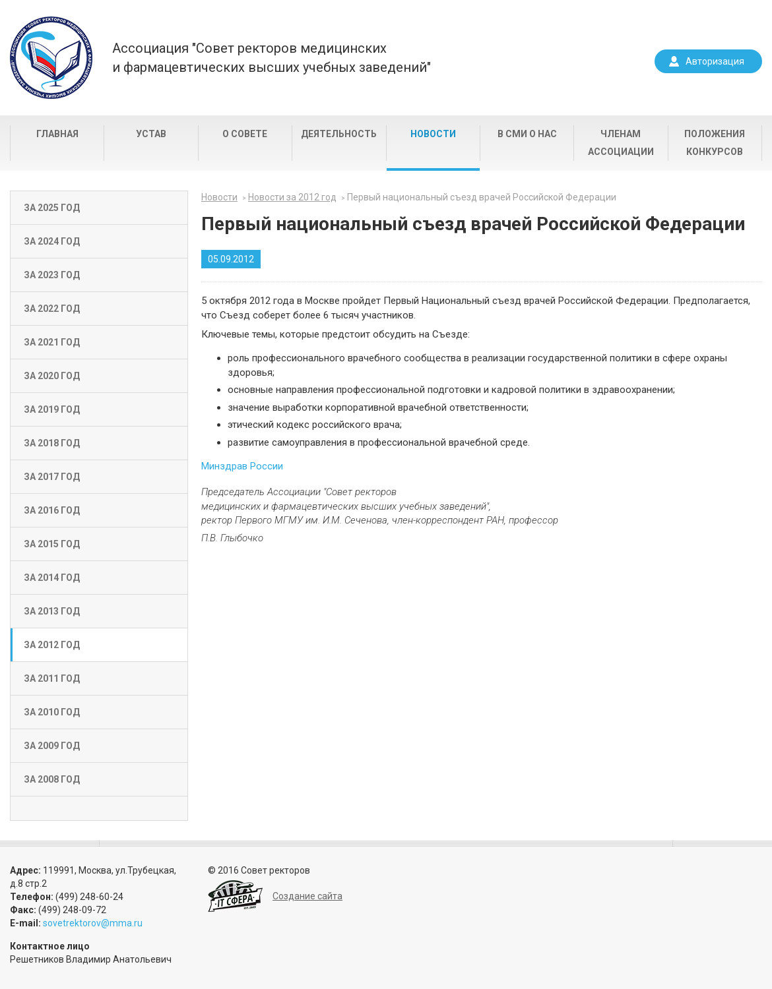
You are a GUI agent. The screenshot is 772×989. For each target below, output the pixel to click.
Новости (433, 134)
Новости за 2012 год (292, 197)
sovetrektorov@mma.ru (93, 923)
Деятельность (339, 134)
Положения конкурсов (714, 143)
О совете (244, 134)
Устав (151, 134)
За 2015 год (52, 544)
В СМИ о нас (527, 134)
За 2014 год (52, 577)
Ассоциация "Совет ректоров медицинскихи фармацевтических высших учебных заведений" (271, 57)
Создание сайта (307, 896)
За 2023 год (52, 275)
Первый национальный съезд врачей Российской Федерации (481, 197)
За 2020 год (52, 376)
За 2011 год (52, 678)
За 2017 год (52, 476)
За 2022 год (52, 308)
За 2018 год (52, 443)
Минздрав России (242, 466)
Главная (57, 134)
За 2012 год (52, 645)
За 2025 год (52, 207)
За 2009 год (52, 745)
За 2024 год (52, 241)
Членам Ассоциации (621, 143)
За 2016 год (52, 510)
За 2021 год (52, 342)
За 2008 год (52, 779)
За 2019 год (52, 409)
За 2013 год (52, 611)
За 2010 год (52, 712)
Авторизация (715, 61)
